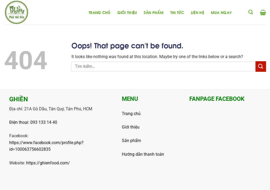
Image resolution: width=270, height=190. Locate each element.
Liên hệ (197, 12)
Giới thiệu (127, 12)
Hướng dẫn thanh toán (143, 154)
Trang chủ (99, 12)
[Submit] (260, 66)
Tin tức (177, 12)
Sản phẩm (153, 12)
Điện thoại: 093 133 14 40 (33, 122)
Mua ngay (221, 12)
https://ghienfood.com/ (48, 162)
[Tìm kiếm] (250, 12)
